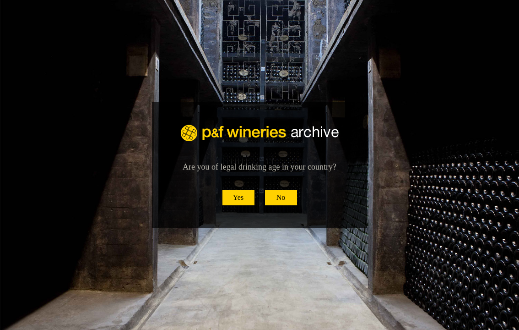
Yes (238, 197)
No (281, 197)
